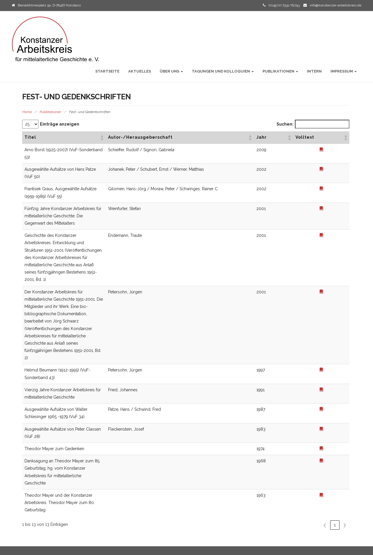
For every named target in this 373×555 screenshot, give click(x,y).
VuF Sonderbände (213, 490)
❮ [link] (325, 371)
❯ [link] (344, 371)
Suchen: (285, 124)
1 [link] (335, 371)
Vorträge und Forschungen (221, 483)
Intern (314, 71)
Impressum (343, 71)
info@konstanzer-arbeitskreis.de (335, 5)
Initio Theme (313, 547)
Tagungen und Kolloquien (223, 71)
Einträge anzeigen (59, 124)
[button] (212, 137)
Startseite (107, 71)
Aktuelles (139, 71)
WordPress (352, 547)
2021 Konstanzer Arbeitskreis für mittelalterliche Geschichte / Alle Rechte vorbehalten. (85, 547)
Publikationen (280, 71)
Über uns (171, 71)
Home (27, 112)
